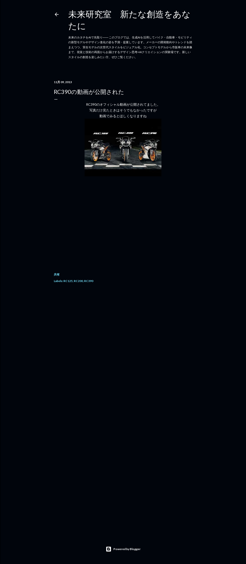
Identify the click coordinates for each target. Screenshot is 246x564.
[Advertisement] (123, 330)
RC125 (68, 281)
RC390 (88, 281)
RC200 (78, 281)
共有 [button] (57, 274)
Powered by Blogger (123, 549)
